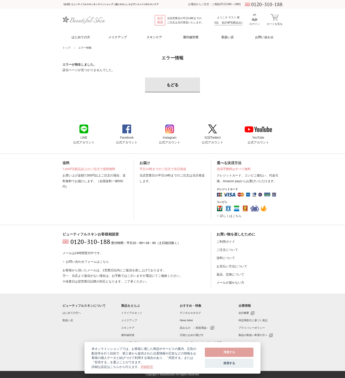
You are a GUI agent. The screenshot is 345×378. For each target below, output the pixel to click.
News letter (186, 320)
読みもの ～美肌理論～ (194, 327)
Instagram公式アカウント (169, 134)
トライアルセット (131, 312)
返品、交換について (230, 274)
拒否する (229, 363)
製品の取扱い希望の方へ (253, 335)
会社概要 (244, 312)
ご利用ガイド (226, 241)
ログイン (254, 20)
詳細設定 (147, 367)
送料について (226, 258)
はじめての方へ (71, 312)
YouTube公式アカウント (258, 135)
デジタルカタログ (190, 312)
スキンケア (127, 327)
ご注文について (227, 249)
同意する (229, 352)
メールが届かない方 (230, 282)
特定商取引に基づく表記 (253, 320)
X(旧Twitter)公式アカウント (212, 134)
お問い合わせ (264, 37)
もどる (172, 85)
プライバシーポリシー (252, 327)
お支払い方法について (232, 266)
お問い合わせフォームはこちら (87, 261)
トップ (66, 47)
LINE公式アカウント (84, 134)
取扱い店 (227, 37)
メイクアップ (129, 320)
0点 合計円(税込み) (228, 22)
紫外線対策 (127, 335)
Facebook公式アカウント (127, 134)
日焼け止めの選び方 (192, 335)
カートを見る (275, 19)
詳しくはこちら (231, 216)
